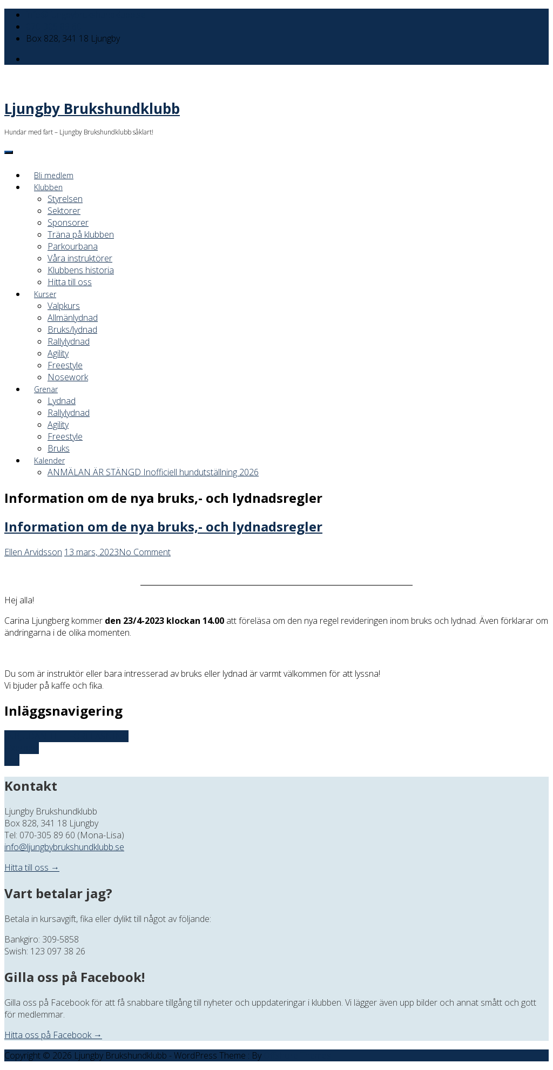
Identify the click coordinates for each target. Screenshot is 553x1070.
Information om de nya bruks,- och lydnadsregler (163, 526)
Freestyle (65, 365)
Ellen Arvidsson (33, 552)
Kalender (49, 460)
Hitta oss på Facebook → (53, 1035)
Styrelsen (65, 199)
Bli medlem (53, 175)
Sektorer (64, 211)
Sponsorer (68, 222)
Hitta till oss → (31, 867)
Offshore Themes (297, 1055)
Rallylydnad (69, 341)
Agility (58, 353)
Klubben (48, 187)
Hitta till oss (70, 282)
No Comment (145, 552)
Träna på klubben (81, 234)
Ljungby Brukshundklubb (92, 108)
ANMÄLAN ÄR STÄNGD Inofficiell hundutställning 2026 (153, 472)
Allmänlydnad (73, 318)
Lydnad (62, 401)
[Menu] (8, 152)
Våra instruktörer (80, 258)
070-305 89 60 (54, 26)
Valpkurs (64, 306)
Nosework (68, 377)
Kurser (45, 294)
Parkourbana (73, 246)
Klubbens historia (81, 270)
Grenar (46, 389)
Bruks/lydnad (72, 329)
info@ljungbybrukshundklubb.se (86, 15)
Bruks (59, 448)
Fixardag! (21, 748)
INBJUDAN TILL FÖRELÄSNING (66, 736)
